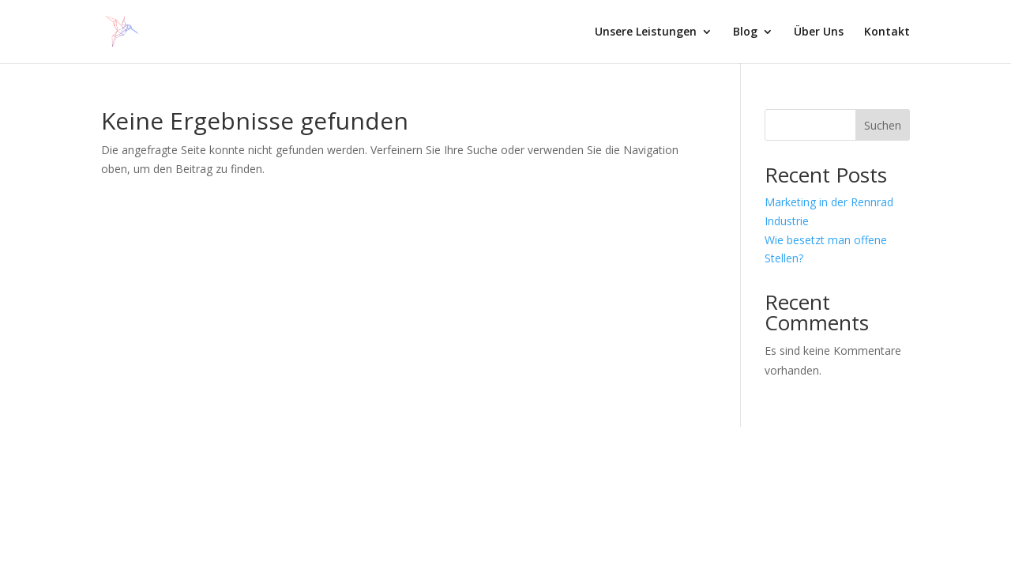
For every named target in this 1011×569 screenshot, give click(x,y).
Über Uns (819, 32)
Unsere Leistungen (646, 32)
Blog (745, 32)
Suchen (882, 125)
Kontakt (887, 32)
